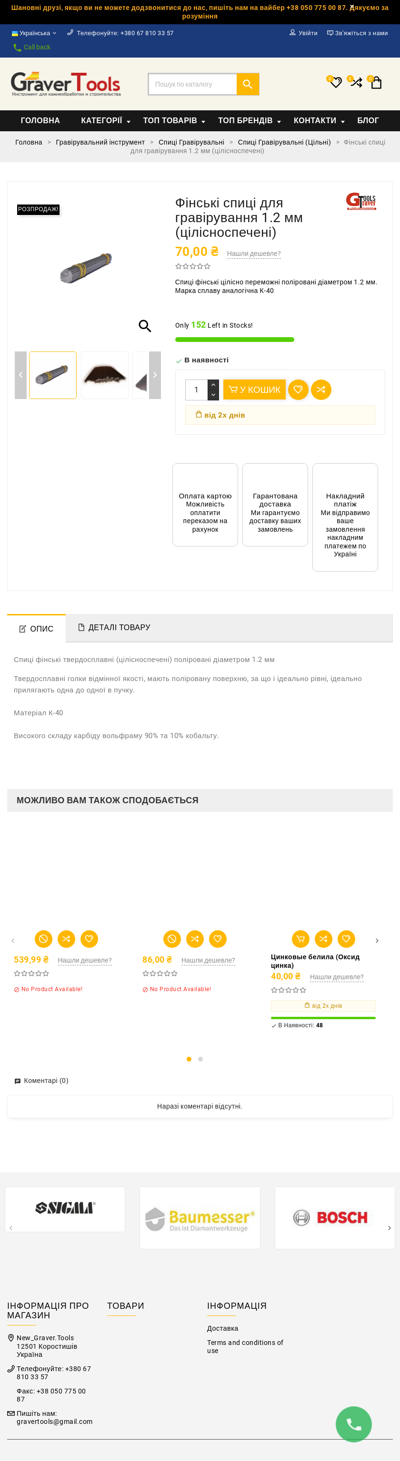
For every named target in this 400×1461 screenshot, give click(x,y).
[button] (189, 1059)
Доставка (223, 1329)
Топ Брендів (249, 120)
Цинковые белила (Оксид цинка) (315, 961)
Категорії (105, 120)
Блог (369, 120)
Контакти (319, 120)
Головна (40, 120)
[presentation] (12, 941)
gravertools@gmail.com (55, 1422)
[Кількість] (196, 390)
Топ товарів (174, 120)
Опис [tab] (42, 628)
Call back (31, 48)
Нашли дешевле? (254, 253)
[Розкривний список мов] (35, 33)
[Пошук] (204, 84)
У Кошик (255, 389)
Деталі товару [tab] (119, 627)
